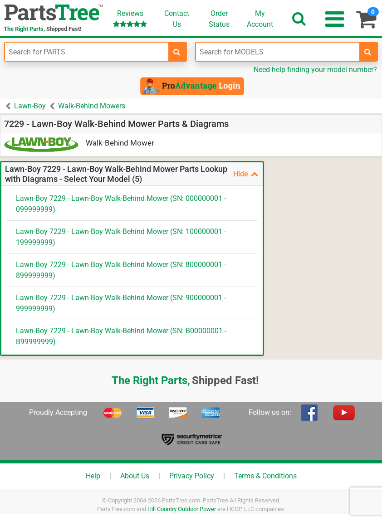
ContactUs (176, 19)
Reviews (130, 18)
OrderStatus (219, 19)
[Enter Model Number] (277, 52)
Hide (245, 174)
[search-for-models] (368, 52)
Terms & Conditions (265, 476)
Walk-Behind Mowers (91, 106)
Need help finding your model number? (315, 69)
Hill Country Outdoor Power (181, 509)
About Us (134, 476)
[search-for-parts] (177, 52)
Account (260, 18)
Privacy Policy (191, 476)
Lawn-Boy (30, 106)
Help (93, 476)
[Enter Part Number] (86, 52)
